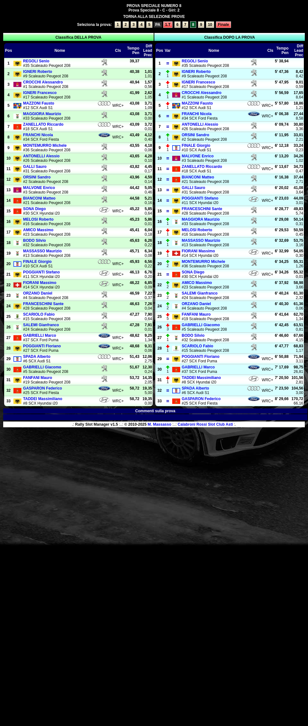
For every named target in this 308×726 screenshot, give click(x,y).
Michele (44, 145)
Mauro (37, 377)
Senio (36, 61)
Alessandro (43, 82)
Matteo (39, 198)
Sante (43, 304)
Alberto (36, 356)
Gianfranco (41, 325)
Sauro (34, 166)
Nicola (38, 135)
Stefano (41, 272)
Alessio (41, 156)
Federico (42, 388)
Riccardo (43, 124)
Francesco (40, 93)
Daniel (37, 293)
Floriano (42, 346)
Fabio (39, 314)
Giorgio (37, 261)
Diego (34, 209)
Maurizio (42, 114)
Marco (39, 335)
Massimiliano (42, 399)
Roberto (37, 71)
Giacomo (42, 367)
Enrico (39, 187)
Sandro (36, 177)
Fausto (38, 103)
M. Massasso (159, 424)
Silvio (34, 240)
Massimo (38, 230)
